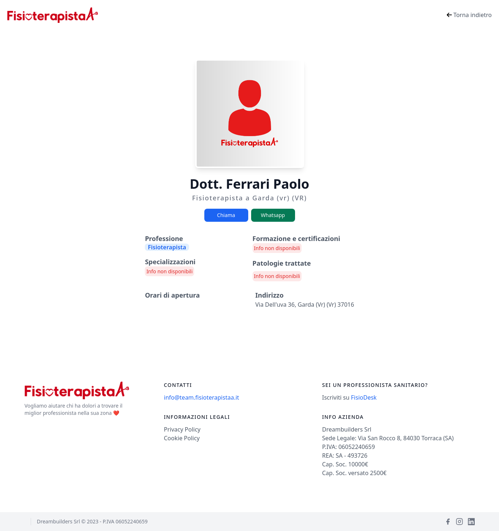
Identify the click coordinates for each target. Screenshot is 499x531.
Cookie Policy (182, 438)
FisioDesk (364, 397)
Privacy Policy (182, 429)
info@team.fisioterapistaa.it (201, 397)
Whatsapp (273, 215)
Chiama (226, 215)
